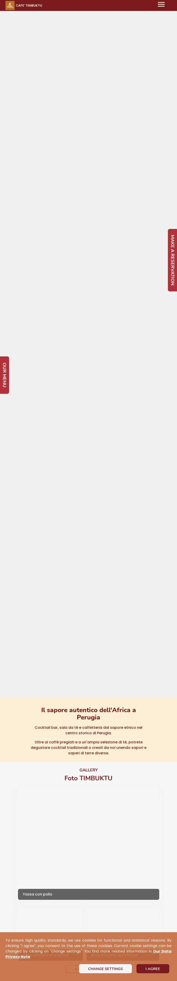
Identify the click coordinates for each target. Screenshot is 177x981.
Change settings (105, 968)
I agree (153, 968)
